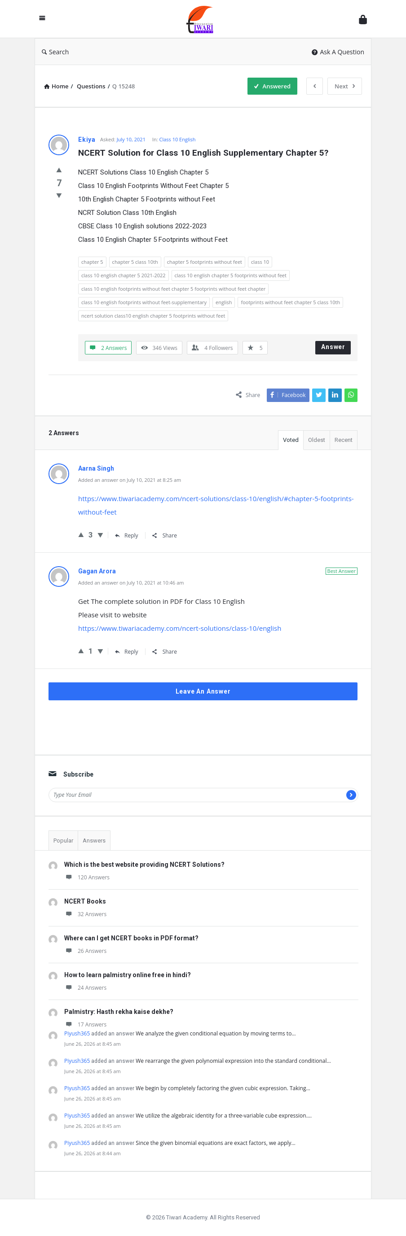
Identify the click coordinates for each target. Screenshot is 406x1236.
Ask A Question (338, 52)
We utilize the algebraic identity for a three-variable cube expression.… (224, 1115)
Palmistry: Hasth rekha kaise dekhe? (118, 1011)
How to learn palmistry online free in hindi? (127, 974)
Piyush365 (77, 1033)
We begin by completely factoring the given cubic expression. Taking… (223, 1088)
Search (55, 52)
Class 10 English (177, 139)
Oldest (316, 440)
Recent (344, 440)
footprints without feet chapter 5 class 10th (290, 302)
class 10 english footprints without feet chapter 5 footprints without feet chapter (173, 288)
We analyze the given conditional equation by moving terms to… (216, 1033)
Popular (63, 840)
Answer (333, 346)
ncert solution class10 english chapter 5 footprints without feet (153, 315)
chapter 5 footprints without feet (204, 261)
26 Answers (85, 951)
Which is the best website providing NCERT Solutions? (144, 864)
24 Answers (85, 987)
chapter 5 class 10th (135, 261)
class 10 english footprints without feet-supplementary (144, 302)
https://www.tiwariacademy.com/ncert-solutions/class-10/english (179, 628)
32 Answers (85, 914)
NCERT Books (85, 901)
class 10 (260, 261)
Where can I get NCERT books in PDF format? (131, 938)
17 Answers (85, 1024)
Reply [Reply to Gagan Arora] (126, 651)
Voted (291, 440)
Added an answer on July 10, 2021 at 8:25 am (129, 479)
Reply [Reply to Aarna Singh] (126, 535)
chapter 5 (92, 261)
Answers (94, 840)
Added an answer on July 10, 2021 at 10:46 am (131, 582)
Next (345, 86)
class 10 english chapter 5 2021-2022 (123, 275)
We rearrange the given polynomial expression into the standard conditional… (233, 1061)
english (224, 302)
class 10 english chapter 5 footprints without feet (231, 275)
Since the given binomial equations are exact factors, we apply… (215, 1143)
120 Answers (87, 877)
